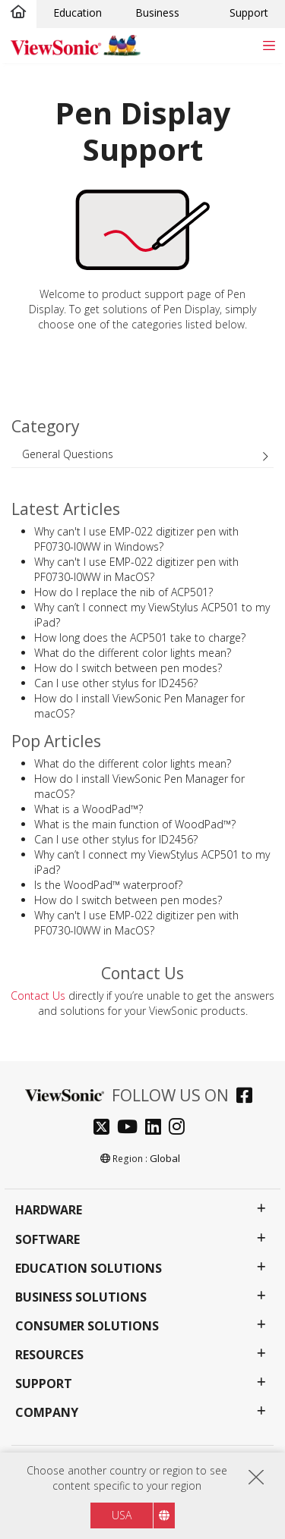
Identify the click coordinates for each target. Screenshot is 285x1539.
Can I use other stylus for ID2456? (116, 683)
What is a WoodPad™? (88, 809)
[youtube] (131, 1128)
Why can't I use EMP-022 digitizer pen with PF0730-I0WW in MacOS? (136, 569)
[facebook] (248, 1097)
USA (121, 1515)
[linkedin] (157, 1128)
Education (77, 12)
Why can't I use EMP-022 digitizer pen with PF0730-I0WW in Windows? (136, 539)
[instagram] (180, 1128)
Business (157, 12)
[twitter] (105, 1128)
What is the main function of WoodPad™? (135, 824)
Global (165, 1158)
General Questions (67, 454)
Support (249, 12)
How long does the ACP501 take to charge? (139, 637)
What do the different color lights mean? (132, 652)
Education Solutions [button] (88, 1268)
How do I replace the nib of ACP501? (123, 592)
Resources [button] (49, 1355)
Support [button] (43, 1384)
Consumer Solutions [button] (87, 1326)
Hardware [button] (48, 1210)
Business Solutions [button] (81, 1297)
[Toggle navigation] (268, 45)
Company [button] (46, 1413)
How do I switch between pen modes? (128, 668)
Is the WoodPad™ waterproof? (108, 885)
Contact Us (38, 995)
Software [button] (47, 1240)
